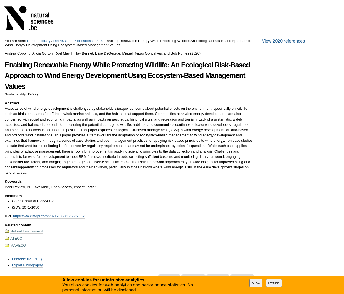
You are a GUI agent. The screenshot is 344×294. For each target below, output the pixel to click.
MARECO (18, 245)
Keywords (13, 181)
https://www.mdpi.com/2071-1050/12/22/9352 (49, 216)
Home (31, 41)
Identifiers (13, 196)
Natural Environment (26, 231)
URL (8, 216)
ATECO (16, 238)
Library (44, 41)
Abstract (12, 103)
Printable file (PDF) (27, 259)
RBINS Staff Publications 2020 (77, 41)
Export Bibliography (27, 265)
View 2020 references (283, 41)
